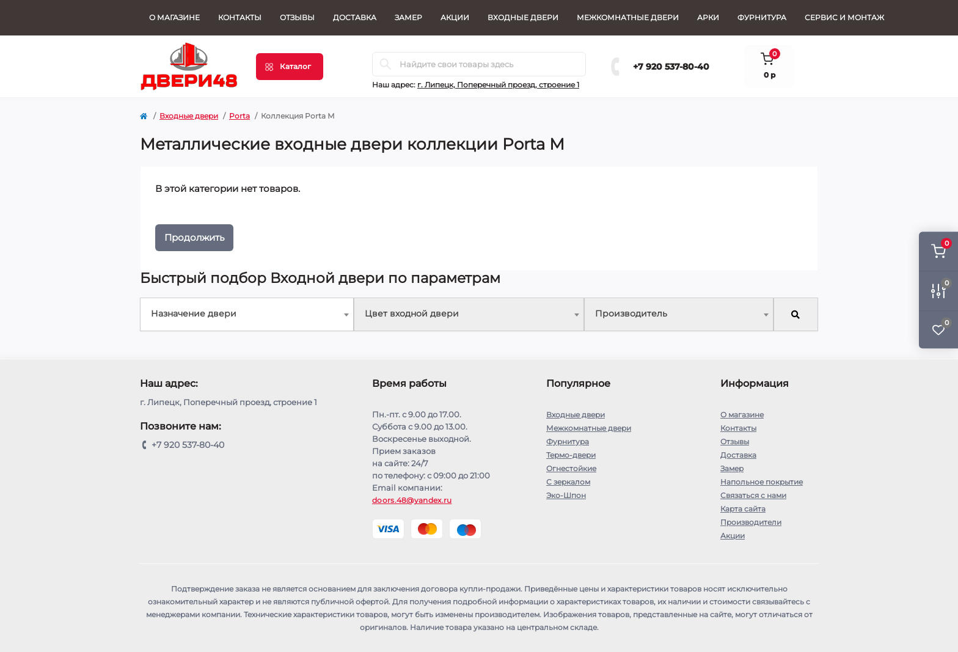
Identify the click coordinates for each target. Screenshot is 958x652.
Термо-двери (571, 455)
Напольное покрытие (761, 481)
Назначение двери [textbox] (193, 313)
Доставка (354, 17)
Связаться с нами (753, 495)
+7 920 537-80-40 (671, 66)
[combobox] (247, 314)
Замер (408, 17)
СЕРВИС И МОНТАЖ (844, 17)
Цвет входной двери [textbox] (412, 313)
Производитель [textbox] (631, 313)
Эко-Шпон (566, 495)
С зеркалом (568, 481)
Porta (239, 115)
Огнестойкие (571, 468)
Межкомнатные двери (628, 17)
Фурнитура (761, 17)
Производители (750, 522)
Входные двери (523, 17)
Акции (455, 17)
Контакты (239, 17)
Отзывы (297, 17)
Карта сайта (743, 508)
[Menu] (289, 66)
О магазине (174, 17)
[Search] (385, 64)
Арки (708, 17)
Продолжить (194, 237)
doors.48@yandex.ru (412, 500)
